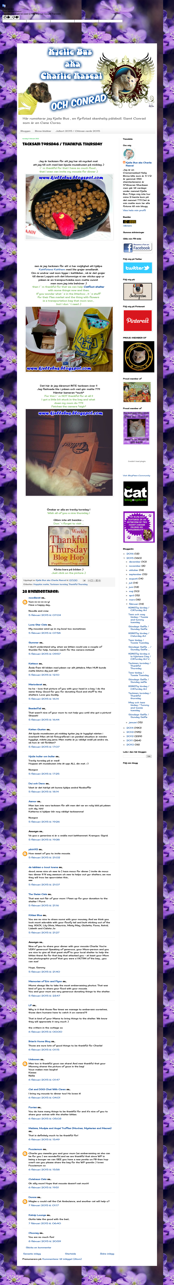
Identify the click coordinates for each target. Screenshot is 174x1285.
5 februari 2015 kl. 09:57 (45, 653)
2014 (130, 727)
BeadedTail (35, 708)
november (135, 566)
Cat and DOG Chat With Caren (47, 1089)
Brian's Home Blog (39, 1041)
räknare (127, 225)
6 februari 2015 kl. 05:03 (45, 1118)
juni (131, 587)
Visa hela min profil (134, 210)
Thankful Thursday (78, 584)
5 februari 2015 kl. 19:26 (44, 821)
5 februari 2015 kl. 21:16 (44, 905)
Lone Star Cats (38, 624)
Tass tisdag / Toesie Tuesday (138, 641)
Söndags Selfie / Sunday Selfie (138, 627)
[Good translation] (6, 17)
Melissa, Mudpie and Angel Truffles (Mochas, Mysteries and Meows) (70, 1128)
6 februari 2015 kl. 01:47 (44, 1079)
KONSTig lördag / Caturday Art (138, 634)
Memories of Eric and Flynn (45, 981)
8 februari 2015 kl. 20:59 (45, 1241)
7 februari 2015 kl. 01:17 (44, 1205)
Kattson (33, 663)
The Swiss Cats (38, 894)
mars (132, 599)
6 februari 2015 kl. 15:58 (44, 1169)
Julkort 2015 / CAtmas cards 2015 (78, 131)
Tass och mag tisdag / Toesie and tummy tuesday (138, 618)
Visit (136, 475)
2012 (130, 736)
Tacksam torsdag (59, 584)
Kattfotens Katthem (52, 269)
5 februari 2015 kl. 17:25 (44, 773)
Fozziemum (35, 1149)
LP (30, 1005)
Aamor (32, 801)
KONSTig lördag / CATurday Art (138, 609)
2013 (130, 732)
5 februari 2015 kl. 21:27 (44, 932)
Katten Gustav (37, 729)
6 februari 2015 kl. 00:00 (45, 1031)
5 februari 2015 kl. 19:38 (44, 839)
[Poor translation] (15, 17)
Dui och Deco (37, 783)
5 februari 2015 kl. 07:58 (45, 633)
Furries (33, 1107)
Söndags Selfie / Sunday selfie (138, 680)
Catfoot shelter (94, 286)
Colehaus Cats (37, 1179)
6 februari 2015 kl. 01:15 (44, 1049)
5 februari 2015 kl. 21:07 (44, 884)
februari (134, 604)
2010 (130, 744)
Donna (32, 1197)
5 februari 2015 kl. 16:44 (44, 719)
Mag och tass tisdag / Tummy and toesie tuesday (138, 706)
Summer (34, 642)
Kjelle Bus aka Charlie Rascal (139, 164)
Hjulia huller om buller (42, 756)
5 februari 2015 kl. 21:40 (44, 971)
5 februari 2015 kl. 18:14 (44, 791)
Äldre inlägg (107, 1253)
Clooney (34, 1233)
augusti (134, 578)
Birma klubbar (43, 131)
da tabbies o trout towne (43, 867)
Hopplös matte (41, 584)
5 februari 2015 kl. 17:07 (44, 746)
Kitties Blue (35, 915)
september (135, 574)
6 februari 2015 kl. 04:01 (44, 1097)
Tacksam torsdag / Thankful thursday (139, 696)
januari (133, 722)
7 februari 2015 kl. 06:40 (45, 1223)
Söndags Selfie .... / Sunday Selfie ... (139, 648)
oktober (134, 570)
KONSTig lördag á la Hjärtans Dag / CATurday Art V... (139, 656)
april (132, 595)
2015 (130, 558)
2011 (130, 740)
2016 (130, 553)
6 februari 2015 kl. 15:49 (44, 1139)
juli (131, 582)
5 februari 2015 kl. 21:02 (44, 857)
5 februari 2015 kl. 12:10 (44, 674)
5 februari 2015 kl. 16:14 (44, 698)
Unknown (34, 1059)
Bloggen (25, 131)
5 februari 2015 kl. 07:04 (45, 615)
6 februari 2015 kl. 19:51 (44, 1187)
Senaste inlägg (32, 1253)
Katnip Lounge (37, 1215)
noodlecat (35, 597)
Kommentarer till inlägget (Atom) (62, 1259)
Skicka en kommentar (38, 1247)
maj (131, 591)
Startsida (70, 1253)
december (135, 561)
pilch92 (33, 849)
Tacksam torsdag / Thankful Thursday (139, 666)
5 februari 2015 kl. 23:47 (44, 995)
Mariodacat (35, 684)
